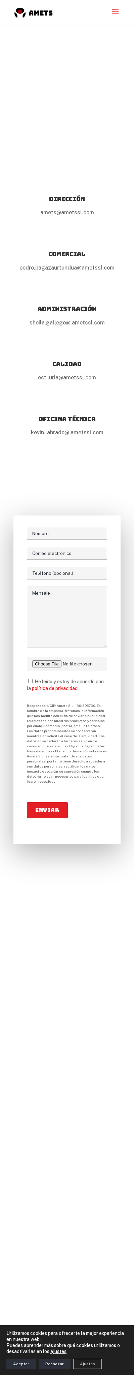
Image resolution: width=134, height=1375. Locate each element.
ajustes (58, 1351)
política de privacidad (55, 688)
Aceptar (21, 1364)
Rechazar (54, 1364)
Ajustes (87, 1364)
